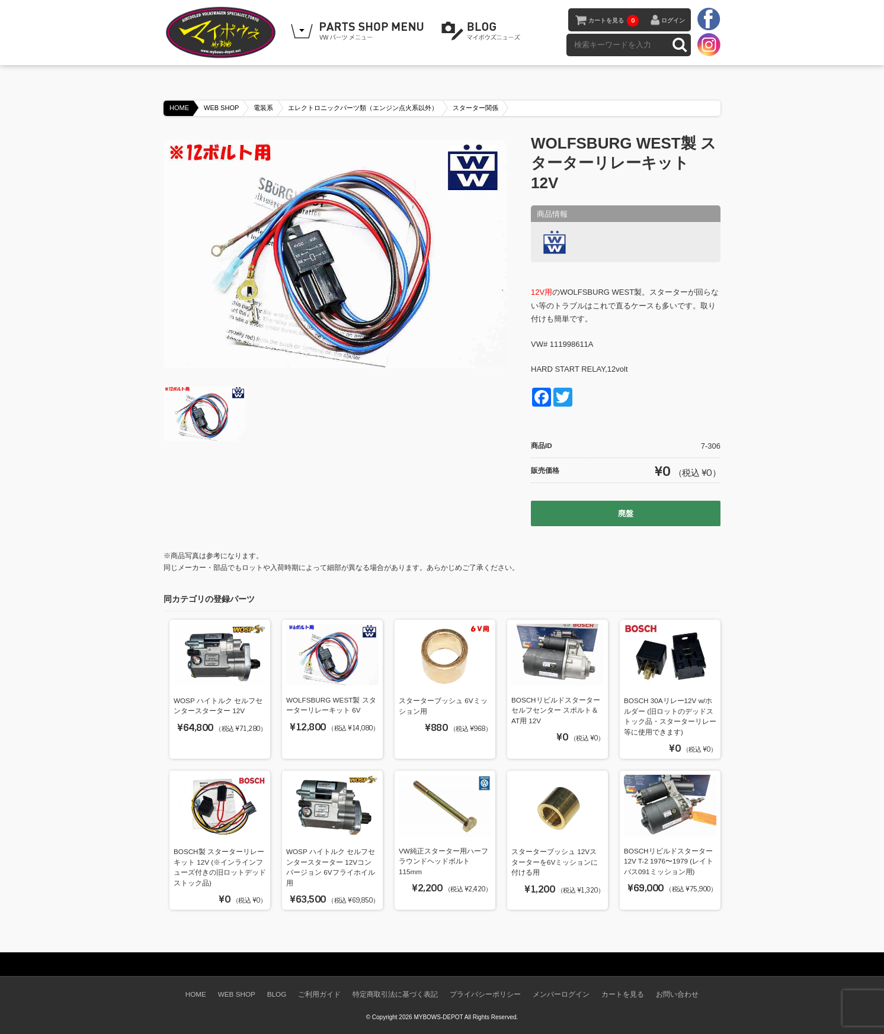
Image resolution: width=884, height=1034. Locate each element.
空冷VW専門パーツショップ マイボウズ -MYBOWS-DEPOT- (223, 32)
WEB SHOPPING (359, 31)
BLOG (482, 31)
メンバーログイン (561, 994)
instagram (708, 44)
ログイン (673, 20)
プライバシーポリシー (485, 994)
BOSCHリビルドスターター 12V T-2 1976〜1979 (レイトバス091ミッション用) (668, 861)
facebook (708, 19)
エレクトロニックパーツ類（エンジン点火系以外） (363, 107)
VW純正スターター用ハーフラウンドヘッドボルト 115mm (443, 861)
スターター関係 (475, 107)
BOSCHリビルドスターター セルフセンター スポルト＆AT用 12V (555, 710)
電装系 (263, 107)
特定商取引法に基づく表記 (395, 994)
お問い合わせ (677, 994)
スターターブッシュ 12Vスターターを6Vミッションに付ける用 (554, 862)
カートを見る (613, 21)
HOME (179, 107)
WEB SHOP (221, 107)
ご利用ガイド (319, 994)
